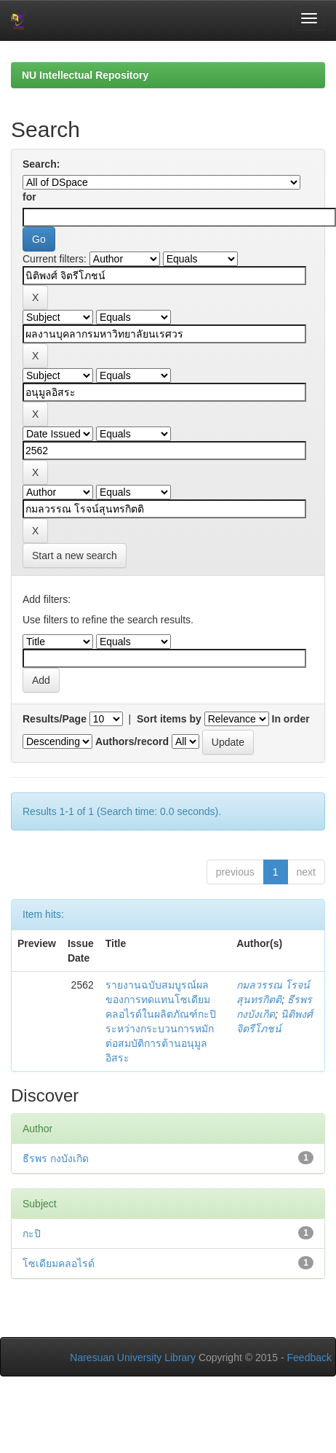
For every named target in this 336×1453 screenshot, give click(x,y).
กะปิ (32, 1233)
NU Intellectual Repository (85, 75)
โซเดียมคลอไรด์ (59, 1263)
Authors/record (132, 741)
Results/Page (55, 719)
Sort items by (169, 719)
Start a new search (74, 555)
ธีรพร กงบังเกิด (56, 1158)
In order (291, 719)
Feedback (309, 1357)
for (29, 197)
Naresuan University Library (133, 1357)
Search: (41, 164)
